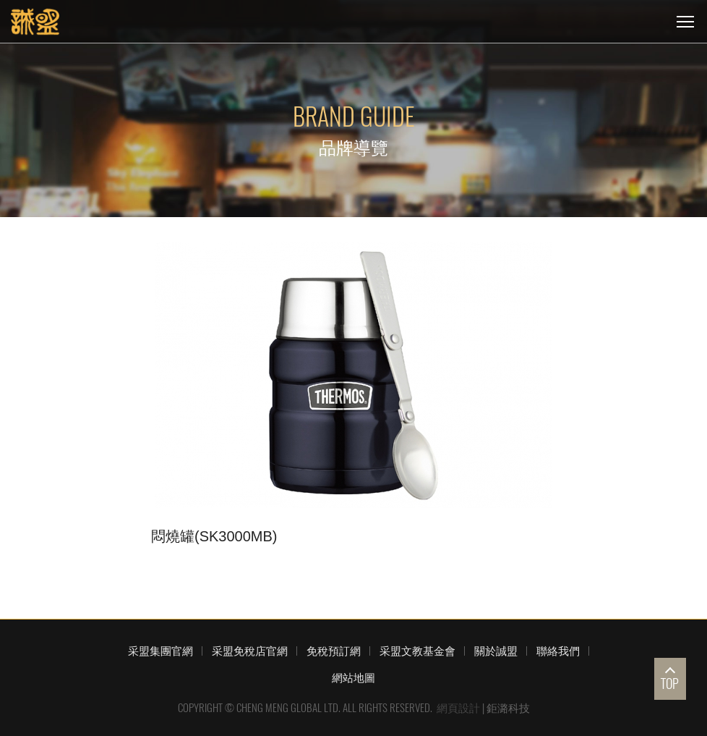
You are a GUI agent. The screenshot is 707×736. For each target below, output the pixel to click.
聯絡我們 (558, 650)
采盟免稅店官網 (250, 650)
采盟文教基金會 (417, 650)
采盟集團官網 (160, 650)
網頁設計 (458, 708)
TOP (670, 683)
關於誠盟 (496, 650)
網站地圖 (353, 677)
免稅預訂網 (334, 650)
